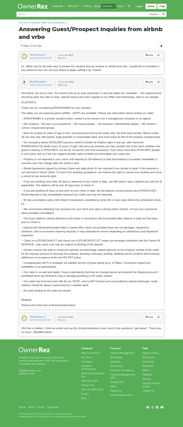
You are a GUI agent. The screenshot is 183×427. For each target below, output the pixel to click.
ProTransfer (148, 361)
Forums (23, 22)
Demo (151, 6)
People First (87, 385)
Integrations (116, 382)
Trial (162, 6)
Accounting (116, 366)
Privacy (41, 407)
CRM (113, 386)
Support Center (150, 353)
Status (22, 407)
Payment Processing (121, 370)
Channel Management (122, 353)
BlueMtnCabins (38, 81)
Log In (139, 6)
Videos (146, 370)
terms (78, 416)
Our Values (87, 361)
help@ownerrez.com (30, 370)
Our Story (86, 357)
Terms (31, 407)
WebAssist (148, 366)
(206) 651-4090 (27, 373)
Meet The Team (89, 380)
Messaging (116, 357)
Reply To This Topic (31, 46)
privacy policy (65, 416)
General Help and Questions (48, 22)
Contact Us (148, 390)
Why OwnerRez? (90, 353)
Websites (115, 361)
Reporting (115, 390)
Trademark (52, 407)
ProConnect (148, 357)
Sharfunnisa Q (37, 55)
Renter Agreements (121, 395)
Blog (83, 398)
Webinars (147, 374)
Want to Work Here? (92, 389)
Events (85, 393)
